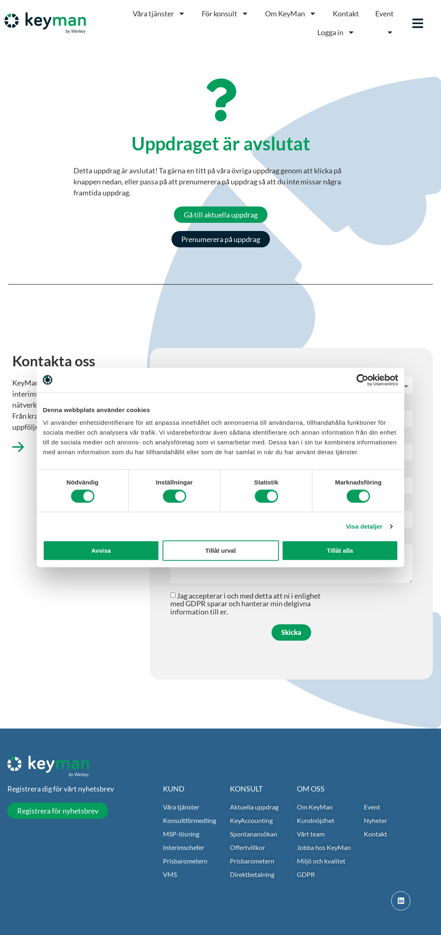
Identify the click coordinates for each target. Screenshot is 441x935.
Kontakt (346, 13)
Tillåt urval (220, 550)
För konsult (225, 13)
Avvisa (101, 550)
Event (384, 13)
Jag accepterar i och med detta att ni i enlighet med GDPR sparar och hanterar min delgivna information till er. (245, 603)
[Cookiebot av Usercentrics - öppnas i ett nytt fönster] (362, 380)
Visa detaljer (364, 525)
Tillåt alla (340, 550)
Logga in (336, 32)
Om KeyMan (290, 13)
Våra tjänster (159, 13)
